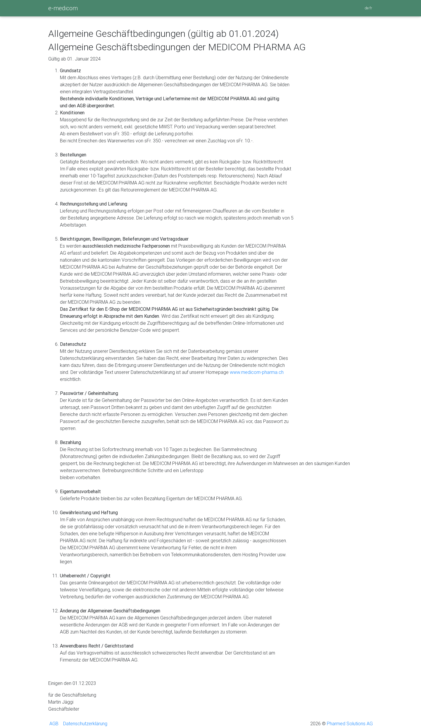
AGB (53, 723)
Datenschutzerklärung (84, 723)
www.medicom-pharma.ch (257, 372)
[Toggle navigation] (81, 10)
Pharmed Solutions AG (349, 723)
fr (371, 8)
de (367, 8)
